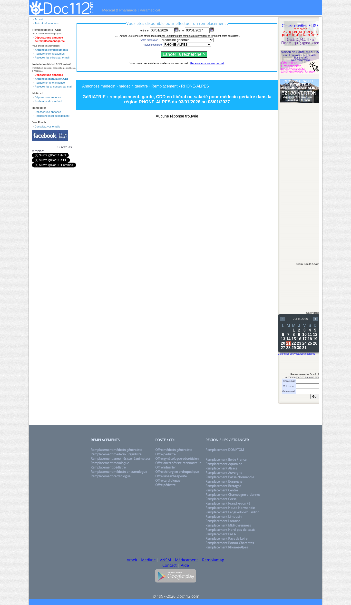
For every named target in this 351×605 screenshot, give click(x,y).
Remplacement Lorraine (222, 521)
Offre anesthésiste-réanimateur (178, 463)
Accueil (39, 19)
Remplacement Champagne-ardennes (232, 494)
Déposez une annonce (49, 74)
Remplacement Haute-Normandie (230, 508)
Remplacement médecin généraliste (116, 450)
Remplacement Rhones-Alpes (226, 547)
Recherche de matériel (48, 101)
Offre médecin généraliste (173, 450)
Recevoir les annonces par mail (53, 86)
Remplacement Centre (221, 490)
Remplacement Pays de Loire (226, 538)
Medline (148, 560)
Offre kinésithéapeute (171, 476)
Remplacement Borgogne (223, 481)
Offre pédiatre (165, 454)
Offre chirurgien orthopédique (177, 471)
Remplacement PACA (220, 534)
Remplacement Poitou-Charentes (229, 543)
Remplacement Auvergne (223, 472)
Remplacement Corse (220, 499)
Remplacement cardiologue (110, 476)
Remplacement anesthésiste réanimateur (120, 458)
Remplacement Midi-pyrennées (228, 525)
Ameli (132, 560)
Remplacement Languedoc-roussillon (232, 512)
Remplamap (213, 560)
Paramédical (150, 10)
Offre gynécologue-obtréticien (177, 458)
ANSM (165, 560)
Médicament (186, 560)
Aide (185, 565)
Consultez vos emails (47, 126)
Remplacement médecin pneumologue (119, 471)
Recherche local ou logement (52, 115)
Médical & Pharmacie (119, 10)
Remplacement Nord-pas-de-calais (230, 529)
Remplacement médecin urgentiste (116, 454)
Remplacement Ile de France (225, 459)
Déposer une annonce (48, 97)
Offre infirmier (165, 467)
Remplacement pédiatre (108, 467)
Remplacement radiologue (110, 463)
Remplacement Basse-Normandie (229, 477)
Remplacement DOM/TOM (224, 450)
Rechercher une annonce (50, 82)
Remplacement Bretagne (223, 486)
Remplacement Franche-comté (227, 503)
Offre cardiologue (167, 480)
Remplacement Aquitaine (223, 464)
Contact (169, 565)
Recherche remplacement (50, 53)
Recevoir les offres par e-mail (52, 57)
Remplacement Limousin (223, 516)
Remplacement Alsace (221, 468)
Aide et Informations (46, 23)
